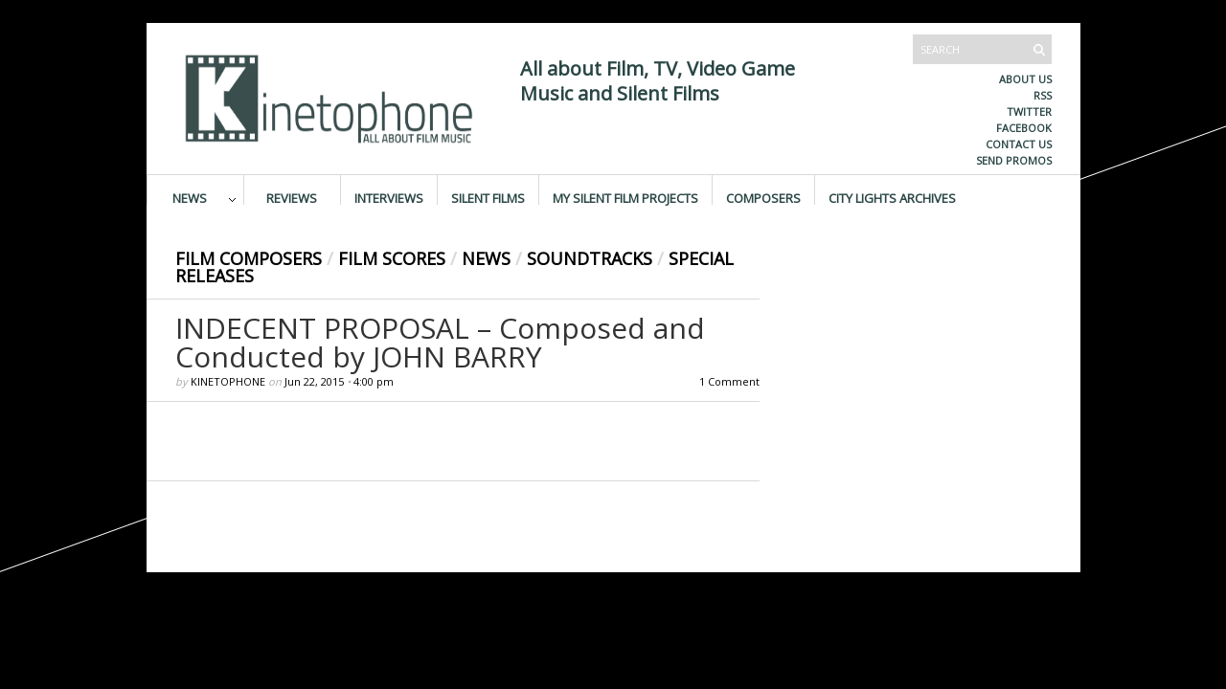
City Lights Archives (892, 197)
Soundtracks (589, 258)
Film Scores (391, 258)
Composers (763, 197)
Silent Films (488, 197)
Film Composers (248, 258)
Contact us (1019, 144)
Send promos (1014, 160)
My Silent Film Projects (625, 197)
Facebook (1024, 128)
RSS (1042, 95)
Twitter (1029, 111)
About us (1025, 79)
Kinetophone (228, 381)
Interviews (388, 197)
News (189, 197)
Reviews (291, 197)
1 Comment (729, 381)
